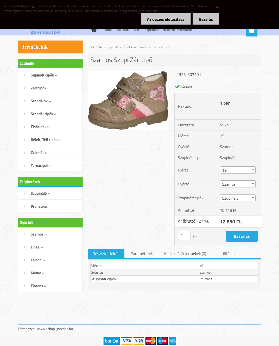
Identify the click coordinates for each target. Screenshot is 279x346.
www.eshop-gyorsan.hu (55, 328)
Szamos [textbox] (229, 184)
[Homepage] (93, 29)
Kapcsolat (152, 29)
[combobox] (238, 170)
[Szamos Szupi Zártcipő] (128, 73)
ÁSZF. (136, 29)
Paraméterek (142, 254)
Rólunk (108, 29)
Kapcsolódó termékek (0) (185, 254)
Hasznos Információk (178, 29)
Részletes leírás (106, 254)
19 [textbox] (224, 170)
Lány (132, 47)
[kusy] (184, 235)
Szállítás (123, 29)
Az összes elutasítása (165, 19)
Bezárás (206, 19)
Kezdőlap (97, 47)
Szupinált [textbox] (230, 198)
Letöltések (226, 254)
